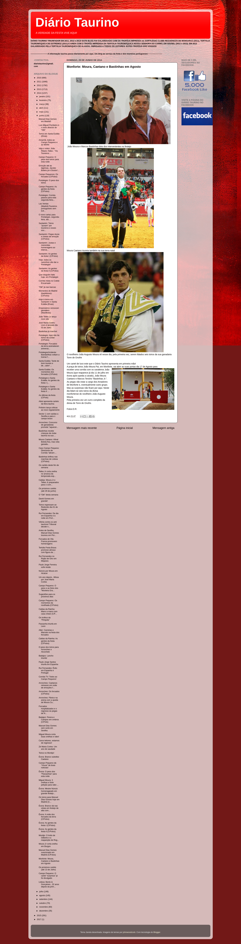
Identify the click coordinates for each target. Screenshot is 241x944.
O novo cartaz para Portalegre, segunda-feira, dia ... (49, 217)
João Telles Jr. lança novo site (47, 318)
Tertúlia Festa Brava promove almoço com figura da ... (47, 550)
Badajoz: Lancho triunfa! (46, 657)
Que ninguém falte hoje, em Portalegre (48, 276)
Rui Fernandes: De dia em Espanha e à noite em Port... (48, 515)
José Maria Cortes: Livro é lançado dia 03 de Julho (48, 325)
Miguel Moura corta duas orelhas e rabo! (49, 735)
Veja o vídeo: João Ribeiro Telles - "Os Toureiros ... (48, 150)
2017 (39, 919)
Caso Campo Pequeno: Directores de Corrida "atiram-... (49, 450)
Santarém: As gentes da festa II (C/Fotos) (48, 269)
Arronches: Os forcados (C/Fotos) (49, 692)
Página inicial (125, 428)
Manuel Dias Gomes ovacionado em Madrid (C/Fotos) (48, 852)
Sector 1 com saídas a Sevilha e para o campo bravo (48, 416)
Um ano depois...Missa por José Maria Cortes (49, 579)
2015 (39, 915)
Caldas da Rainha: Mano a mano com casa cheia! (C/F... (48, 611)
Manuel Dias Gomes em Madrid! (48, 120)
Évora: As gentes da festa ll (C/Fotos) (47, 830)
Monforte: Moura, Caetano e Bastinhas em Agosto (104, 66)
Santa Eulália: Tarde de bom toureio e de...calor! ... (49, 363)
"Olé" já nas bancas (47, 287)
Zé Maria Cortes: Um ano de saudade (48, 748)
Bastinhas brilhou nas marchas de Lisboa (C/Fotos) (48, 459)
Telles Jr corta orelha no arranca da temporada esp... (48, 473)
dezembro (44, 911)
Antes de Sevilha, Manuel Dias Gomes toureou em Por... (49, 532)
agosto (42, 895)
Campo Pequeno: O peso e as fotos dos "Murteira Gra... (48, 588)
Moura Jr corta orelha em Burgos (48, 845)
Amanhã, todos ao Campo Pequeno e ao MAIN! (48, 142)
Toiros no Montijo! (46, 753)
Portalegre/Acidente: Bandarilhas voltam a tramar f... (49, 354)
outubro (42, 903)
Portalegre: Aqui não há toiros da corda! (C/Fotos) (49, 337)
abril (41, 108)
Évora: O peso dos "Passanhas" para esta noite (48, 773)
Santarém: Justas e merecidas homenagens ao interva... (47, 246)
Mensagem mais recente (82, 428)
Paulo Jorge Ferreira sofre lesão (48, 566)
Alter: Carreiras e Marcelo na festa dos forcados (49, 632)
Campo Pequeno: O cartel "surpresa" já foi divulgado (48, 875)
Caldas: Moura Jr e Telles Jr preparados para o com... (49, 482)
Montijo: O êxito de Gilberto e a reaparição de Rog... (49, 837)
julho (41, 891)
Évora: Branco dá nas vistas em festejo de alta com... (48, 808)
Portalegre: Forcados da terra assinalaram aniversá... (49, 346)
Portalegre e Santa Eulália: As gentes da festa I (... (49, 380)
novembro (44, 907)
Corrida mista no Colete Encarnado (49, 282)
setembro (43, 899)
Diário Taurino (77, 22)
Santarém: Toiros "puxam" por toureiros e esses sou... (47, 226)
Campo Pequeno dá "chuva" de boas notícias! (47, 765)
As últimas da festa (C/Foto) (47, 396)
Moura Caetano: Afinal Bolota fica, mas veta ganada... (49, 441)
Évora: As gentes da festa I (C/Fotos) (47, 824)
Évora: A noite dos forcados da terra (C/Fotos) (47, 816)
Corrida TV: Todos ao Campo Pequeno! (48, 678)
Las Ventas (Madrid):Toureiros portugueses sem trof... (48, 207)
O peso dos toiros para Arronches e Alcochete (49, 649)
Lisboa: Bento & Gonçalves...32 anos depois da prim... (49, 884)
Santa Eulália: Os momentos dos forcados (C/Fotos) (48, 371)
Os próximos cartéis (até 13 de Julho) (47, 868)
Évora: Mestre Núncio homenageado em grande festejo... (48, 791)
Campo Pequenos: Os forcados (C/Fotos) (48, 175)
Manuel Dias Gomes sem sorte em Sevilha (48, 728)
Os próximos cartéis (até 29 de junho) (47, 489)
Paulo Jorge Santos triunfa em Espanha (48, 663)
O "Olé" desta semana (48, 495)
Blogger (157, 932)
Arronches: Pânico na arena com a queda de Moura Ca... (48, 700)
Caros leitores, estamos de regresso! (49, 741)
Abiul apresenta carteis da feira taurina (49, 402)
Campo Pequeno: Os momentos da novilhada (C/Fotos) (48, 602)
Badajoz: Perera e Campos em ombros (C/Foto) (49, 719)
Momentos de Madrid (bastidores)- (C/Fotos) (48, 293)
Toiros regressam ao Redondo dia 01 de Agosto (48, 507)
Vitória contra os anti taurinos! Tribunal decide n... (48, 524)
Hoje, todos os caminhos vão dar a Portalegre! (48, 262)
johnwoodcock (129, 932)
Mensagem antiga (163, 428)
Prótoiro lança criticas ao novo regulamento (49, 409)
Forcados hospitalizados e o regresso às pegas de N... (48, 709)
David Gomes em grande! (46, 500)
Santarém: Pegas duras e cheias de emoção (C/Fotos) (49, 236)
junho (42, 116)
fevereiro (43, 100)
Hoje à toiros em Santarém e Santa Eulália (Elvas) (48, 301)
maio (41, 112)
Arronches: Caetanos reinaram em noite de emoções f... (48, 685)
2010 (39, 78)
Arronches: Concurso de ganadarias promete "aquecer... (48, 424)
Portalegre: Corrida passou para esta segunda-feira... (47, 197)
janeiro (42, 96)
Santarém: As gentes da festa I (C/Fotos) (48, 255)
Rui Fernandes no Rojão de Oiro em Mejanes (48, 558)
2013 (39, 89)
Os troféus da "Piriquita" (45, 619)
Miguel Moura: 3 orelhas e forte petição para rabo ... (49, 782)
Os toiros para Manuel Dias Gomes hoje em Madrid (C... (49, 799)
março (42, 104)
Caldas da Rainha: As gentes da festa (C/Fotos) (48, 640)
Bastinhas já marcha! (48, 331)
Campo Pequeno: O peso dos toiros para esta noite (49, 159)
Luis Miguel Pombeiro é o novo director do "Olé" (49, 127)
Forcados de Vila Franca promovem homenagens (48, 541)
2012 (39, 85)
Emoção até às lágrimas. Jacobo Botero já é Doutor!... (49, 168)
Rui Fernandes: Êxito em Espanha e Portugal (48, 670)
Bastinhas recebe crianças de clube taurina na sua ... (47, 433)
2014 (39, 93)
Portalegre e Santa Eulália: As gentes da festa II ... (49, 389)
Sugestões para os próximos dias (47, 595)
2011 (39, 82)
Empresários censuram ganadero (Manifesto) (49, 310)
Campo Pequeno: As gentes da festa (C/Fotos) (48, 189)
